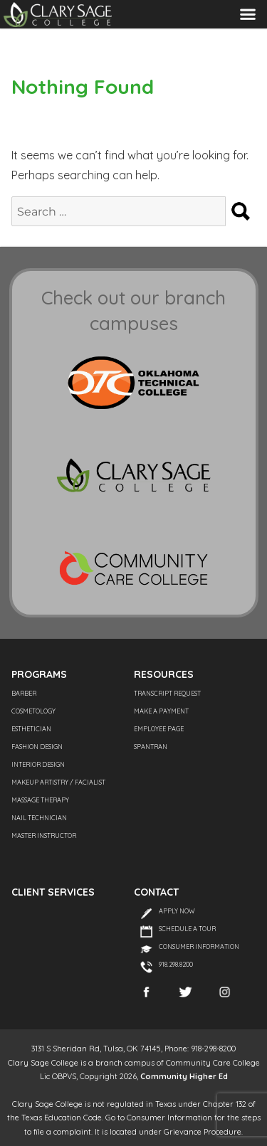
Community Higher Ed (184, 1076)
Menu (248, 14)
